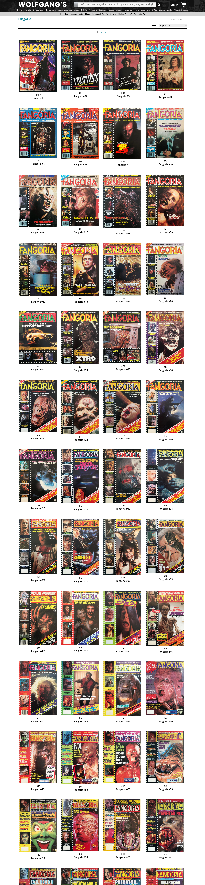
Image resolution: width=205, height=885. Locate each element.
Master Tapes (139, 10)
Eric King (64, 14)
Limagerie (89, 14)
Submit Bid (99, 14)
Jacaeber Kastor (76, 14)
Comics (162, 10)
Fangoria (24, 19)
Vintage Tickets (80, 10)
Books (169, 10)
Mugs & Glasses (181, 10)
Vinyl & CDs (152, 10)
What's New (111, 14)
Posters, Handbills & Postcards (30, 10)
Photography (50, 10)
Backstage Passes (106, 10)
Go (159, 4)
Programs (93, 10)
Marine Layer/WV (65, 10)
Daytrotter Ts (139, 14)
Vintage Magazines (124, 10)
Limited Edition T (125, 14)
